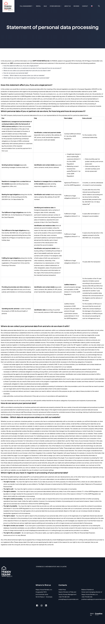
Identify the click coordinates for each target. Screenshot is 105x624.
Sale (45, 6)
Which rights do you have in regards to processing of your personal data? (26, 78)
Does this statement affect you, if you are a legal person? (21, 65)
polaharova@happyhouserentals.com (93, 599)
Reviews (76, 6)
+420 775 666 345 (86, 597)
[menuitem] (91, 6)
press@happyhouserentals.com (69, 599)
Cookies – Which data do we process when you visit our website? (24, 75)
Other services (55, 6)
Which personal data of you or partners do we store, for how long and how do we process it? (32, 68)
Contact (85, 6)
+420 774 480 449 (64, 597)
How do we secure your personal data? (15, 73)
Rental (38, 6)
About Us (67, 6)
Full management (26, 6)
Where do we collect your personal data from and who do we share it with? (27, 70)
